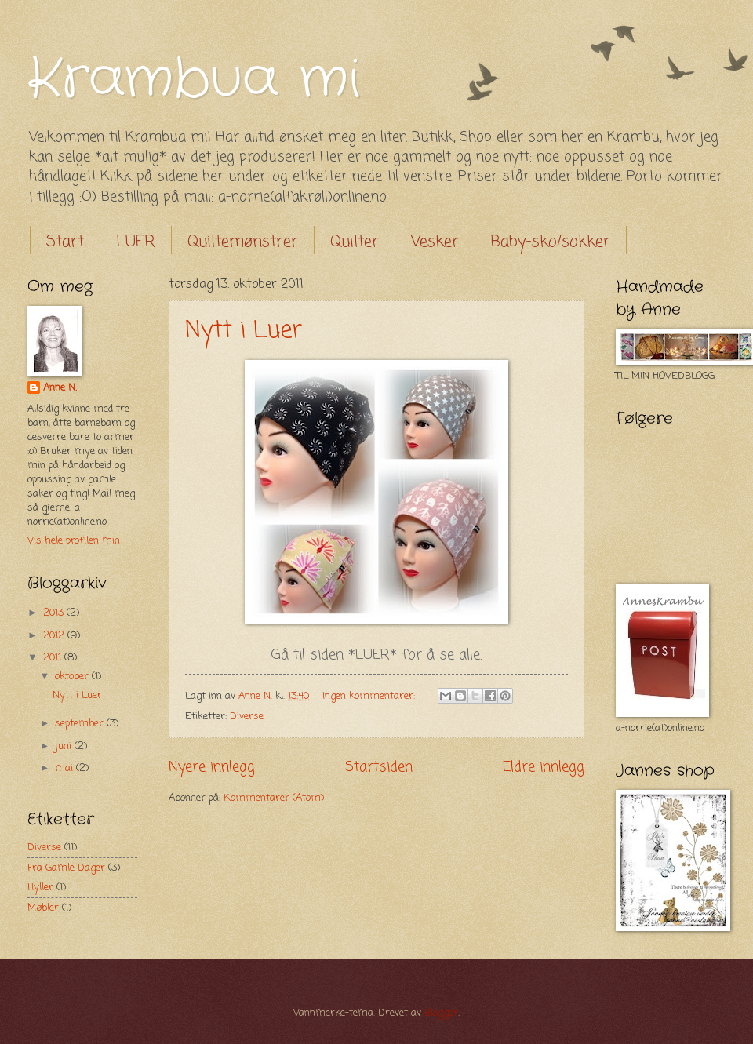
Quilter (354, 242)
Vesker (435, 242)
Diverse (247, 716)
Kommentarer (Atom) (274, 798)
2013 (55, 613)
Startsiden (379, 767)
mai (65, 768)
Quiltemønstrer (242, 242)
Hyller (40, 887)
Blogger (441, 1013)
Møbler (43, 907)
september (81, 723)
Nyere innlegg (212, 767)
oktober (73, 676)
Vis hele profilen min (73, 540)
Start (65, 242)
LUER (135, 242)
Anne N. (60, 388)
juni (65, 746)
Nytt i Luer (243, 331)
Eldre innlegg (543, 767)
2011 (53, 657)
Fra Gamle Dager (66, 867)
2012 (55, 635)
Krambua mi (193, 80)
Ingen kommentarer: (370, 696)
